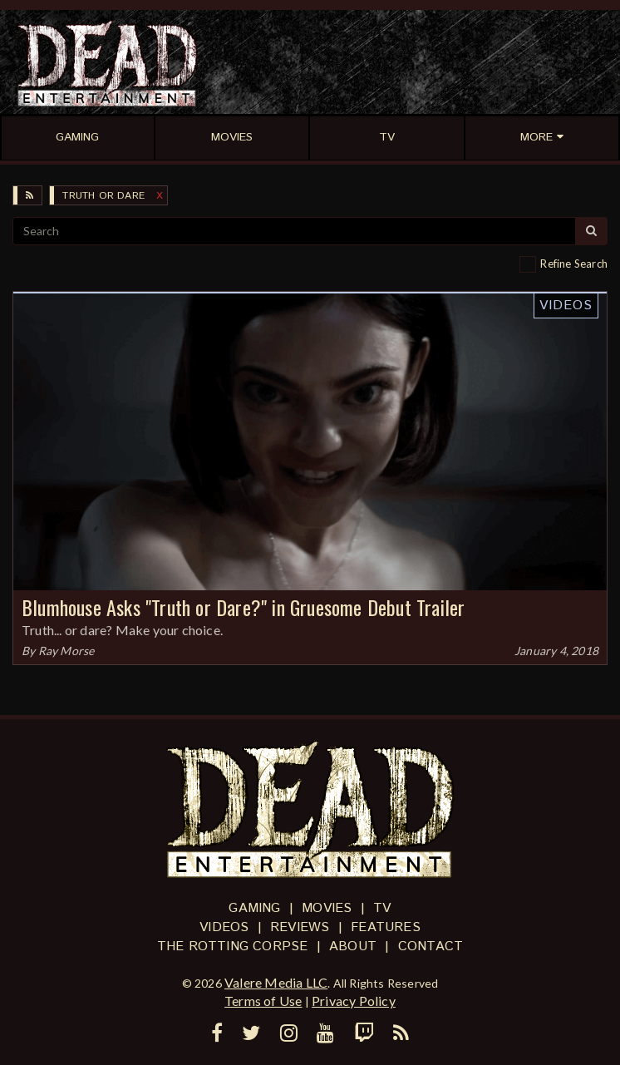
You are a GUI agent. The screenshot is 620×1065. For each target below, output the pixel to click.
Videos (566, 305)
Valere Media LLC (275, 982)
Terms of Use (263, 1000)
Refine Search (574, 263)
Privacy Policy (354, 1000)
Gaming (254, 908)
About (352, 946)
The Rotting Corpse (232, 946)
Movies (327, 908)
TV (382, 908)
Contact (430, 946)
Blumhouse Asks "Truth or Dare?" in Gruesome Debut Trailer (243, 607)
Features (386, 927)
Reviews (299, 927)
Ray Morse (66, 650)
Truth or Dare (103, 196)
